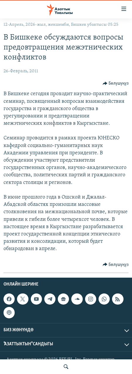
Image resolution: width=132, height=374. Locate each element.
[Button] (116, 83)
